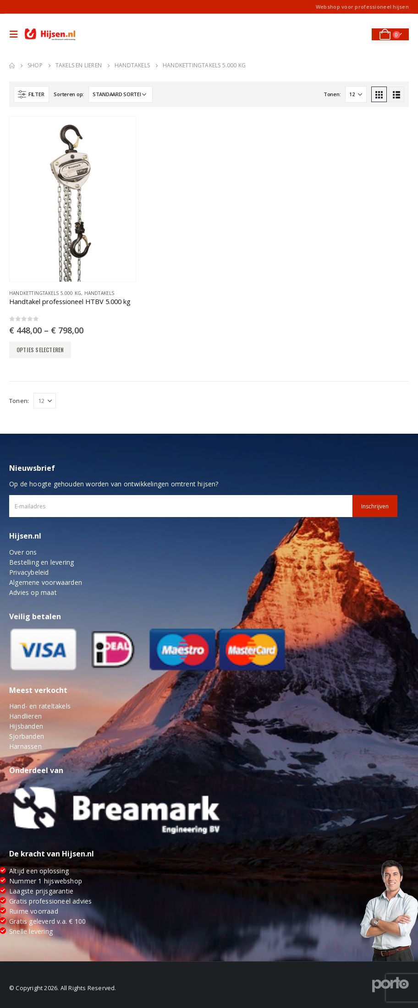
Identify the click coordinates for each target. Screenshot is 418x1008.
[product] (73, 199)
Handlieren (25, 716)
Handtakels (99, 293)
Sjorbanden (26, 736)
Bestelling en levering (41, 562)
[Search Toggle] (358, 34)
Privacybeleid (29, 572)
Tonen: (332, 94)
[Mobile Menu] (16, 34)
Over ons (23, 552)
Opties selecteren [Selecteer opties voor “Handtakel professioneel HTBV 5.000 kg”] (40, 350)
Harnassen (25, 746)
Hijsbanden (26, 726)
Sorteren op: (69, 94)
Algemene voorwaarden (45, 582)
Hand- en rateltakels (40, 706)
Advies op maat (33, 592)
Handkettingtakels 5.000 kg (45, 293)
